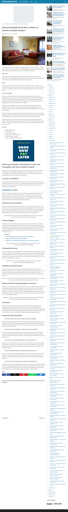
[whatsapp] (32, 374)
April (51, 87)
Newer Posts (5, 418)
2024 (50, 119)
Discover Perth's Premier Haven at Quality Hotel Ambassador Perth (20, 236)
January (52, 93)
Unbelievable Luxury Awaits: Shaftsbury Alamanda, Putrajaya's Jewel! (59, 38)
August (51, 105)
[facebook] (6, 374)
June (51, 109)
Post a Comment (13, 33)
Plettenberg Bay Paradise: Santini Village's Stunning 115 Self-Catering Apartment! (59, 14)
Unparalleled (6, 190)
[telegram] (41, 374)
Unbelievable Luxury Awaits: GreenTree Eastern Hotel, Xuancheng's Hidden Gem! (59, 30)
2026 (50, 84)
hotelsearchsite (9, 2)
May (50, 111)
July (51, 107)
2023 (50, 489)
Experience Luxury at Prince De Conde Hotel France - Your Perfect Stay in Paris (22, 240)
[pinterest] (23, 374)
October (51, 101)
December (52, 97)
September (52, 103)
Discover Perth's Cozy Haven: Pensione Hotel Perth (16, 238)
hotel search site (23, 1)
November (52, 99)
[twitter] (15, 374)
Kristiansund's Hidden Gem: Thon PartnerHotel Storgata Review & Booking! (59, 76)
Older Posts (41, 418)
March (51, 89)
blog (36, 1)
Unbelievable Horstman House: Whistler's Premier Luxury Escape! (59, 55)
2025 (50, 95)
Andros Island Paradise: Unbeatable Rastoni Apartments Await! (58, 22)
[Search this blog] (65, 2)
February (52, 91)
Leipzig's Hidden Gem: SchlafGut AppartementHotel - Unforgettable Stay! (59, 47)
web (31, 1)
